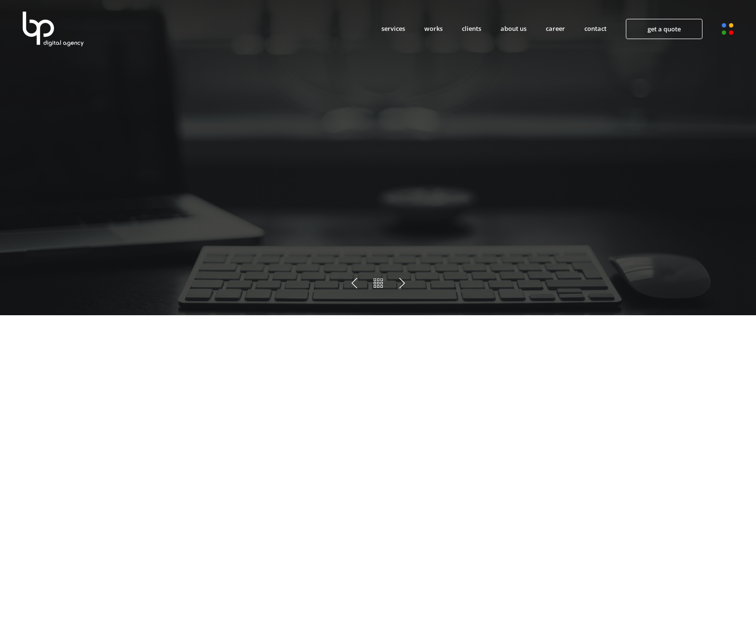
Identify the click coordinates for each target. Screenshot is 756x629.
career (555, 28)
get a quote (664, 29)
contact (595, 28)
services (393, 28)
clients (471, 28)
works (433, 28)
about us (513, 28)
